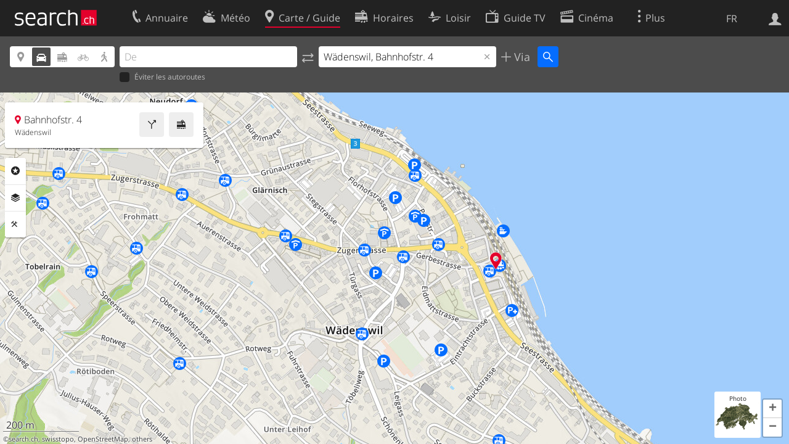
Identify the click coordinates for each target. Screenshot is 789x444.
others (142, 439)
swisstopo (58, 439)
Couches (15, 198)
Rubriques (15, 171)
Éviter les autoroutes (162, 77)
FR (731, 18)
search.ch (23, 439)
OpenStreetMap (103, 439)
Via (520, 56)
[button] (772, 409)
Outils (15, 224)
